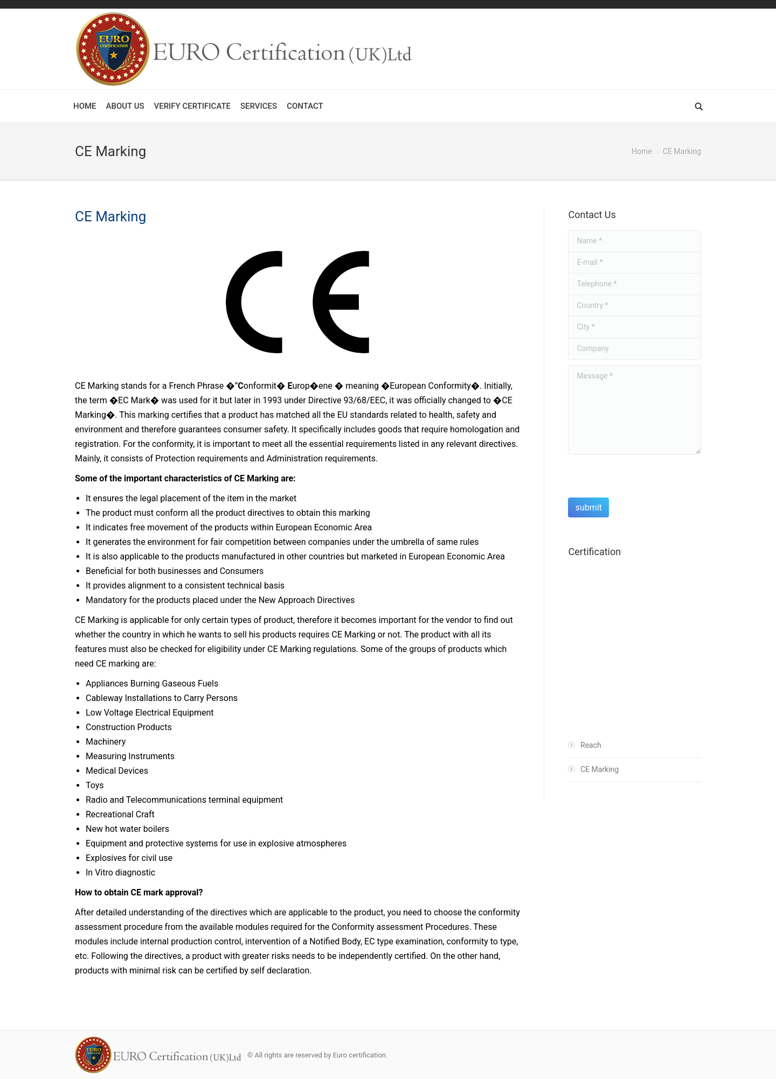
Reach (590, 755)
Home (642, 151)
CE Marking (599, 779)
